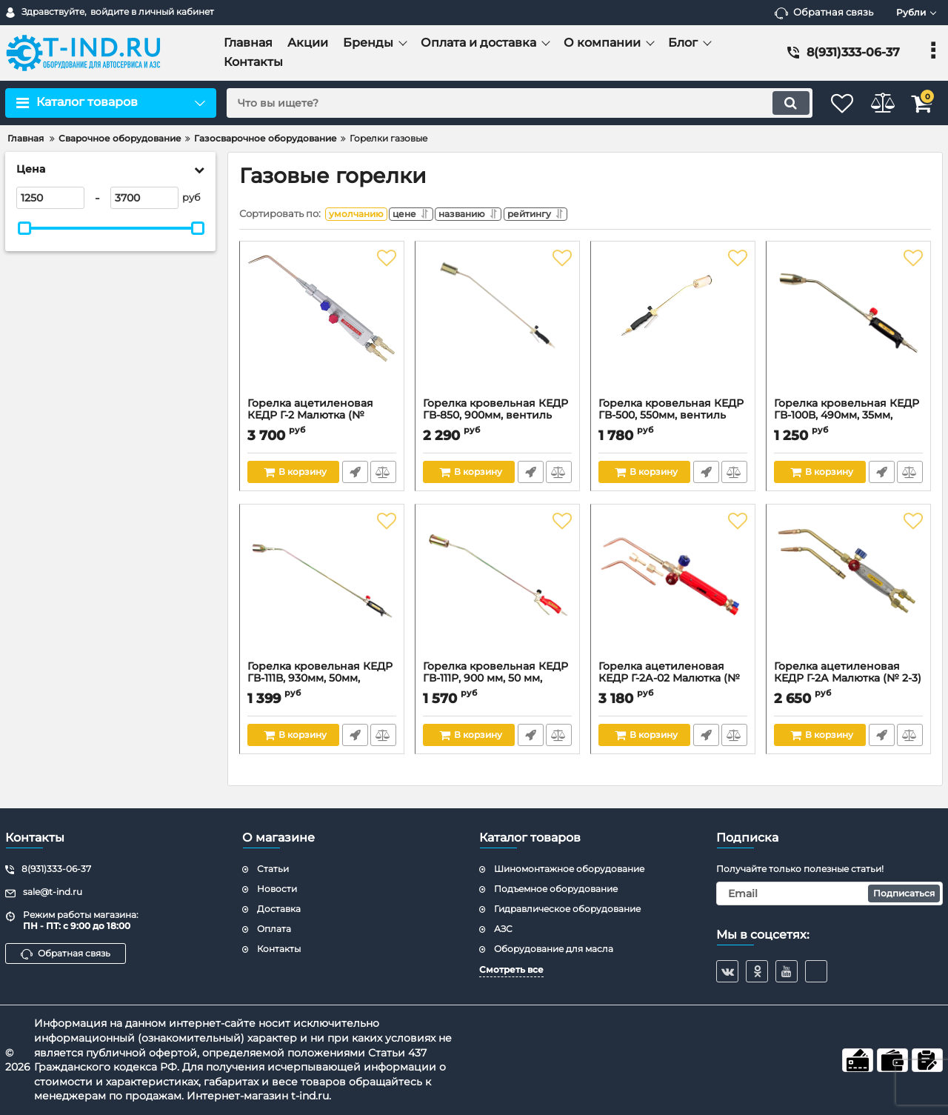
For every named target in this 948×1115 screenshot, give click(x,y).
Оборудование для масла (553, 948)
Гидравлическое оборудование (567, 908)
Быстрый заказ (354, 476)
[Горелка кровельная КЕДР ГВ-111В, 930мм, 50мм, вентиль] (321, 590)
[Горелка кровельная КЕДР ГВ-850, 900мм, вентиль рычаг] (497, 327)
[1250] (50, 198)
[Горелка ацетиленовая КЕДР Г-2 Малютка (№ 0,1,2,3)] (321, 327)
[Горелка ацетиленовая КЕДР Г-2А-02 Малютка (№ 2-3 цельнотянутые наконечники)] (672, 590)
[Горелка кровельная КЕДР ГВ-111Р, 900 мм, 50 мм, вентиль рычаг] (497, 590)
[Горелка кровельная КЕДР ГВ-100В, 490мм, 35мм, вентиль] (848, 327)
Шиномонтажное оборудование (569, 868)
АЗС (503, 928)
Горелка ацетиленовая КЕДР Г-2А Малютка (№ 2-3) (848, 683)
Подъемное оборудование (556, 888)
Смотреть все (511, 969)
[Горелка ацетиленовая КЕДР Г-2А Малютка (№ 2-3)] (848, 590)
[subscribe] (829, 893)
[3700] (144, 198)
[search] (502, 103)
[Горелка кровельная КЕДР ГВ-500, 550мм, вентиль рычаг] (672, 327)
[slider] (24, 228)
